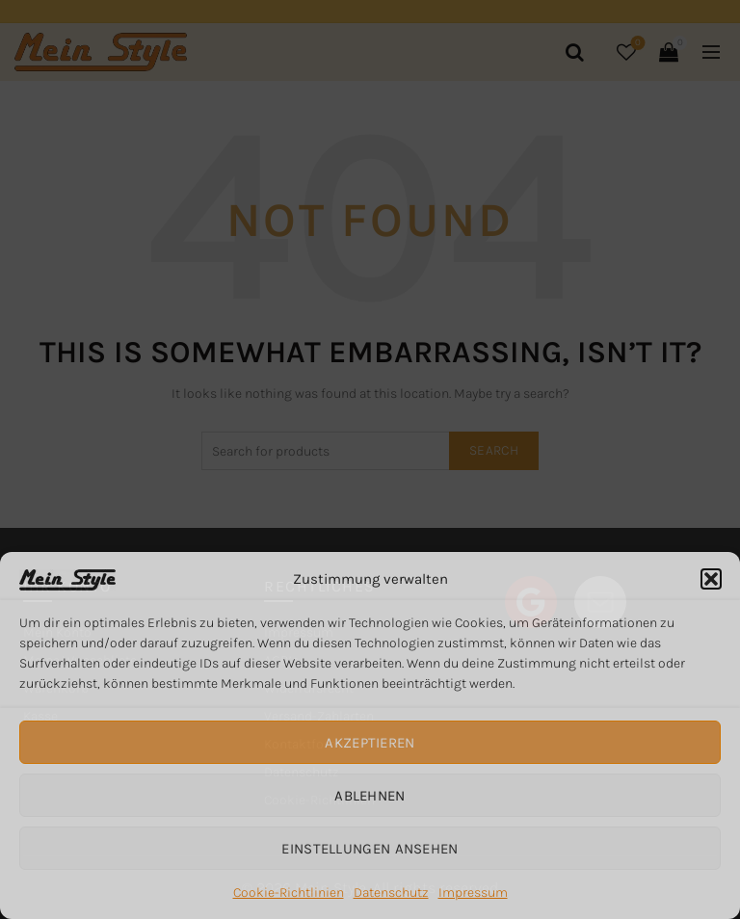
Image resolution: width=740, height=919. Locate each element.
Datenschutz (391, 892)
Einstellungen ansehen (369, 848)
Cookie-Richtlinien (288, 892)
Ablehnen (369, 795)
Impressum (473, 892)
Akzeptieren (369, 742)
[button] (711, 579)
